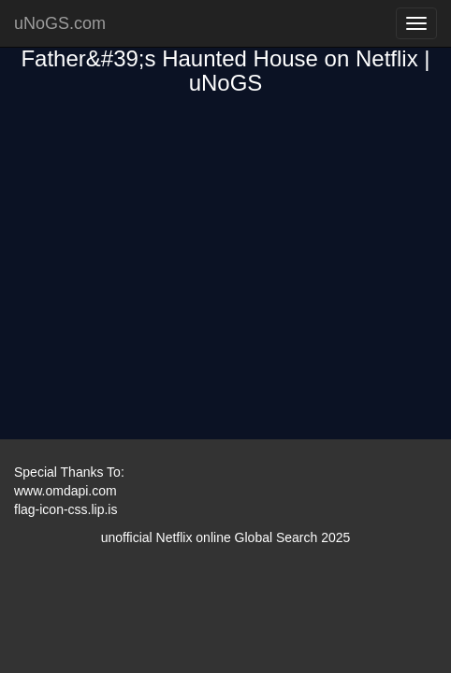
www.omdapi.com (65, 490)
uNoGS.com (60, 23)
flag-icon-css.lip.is (65, 509)
